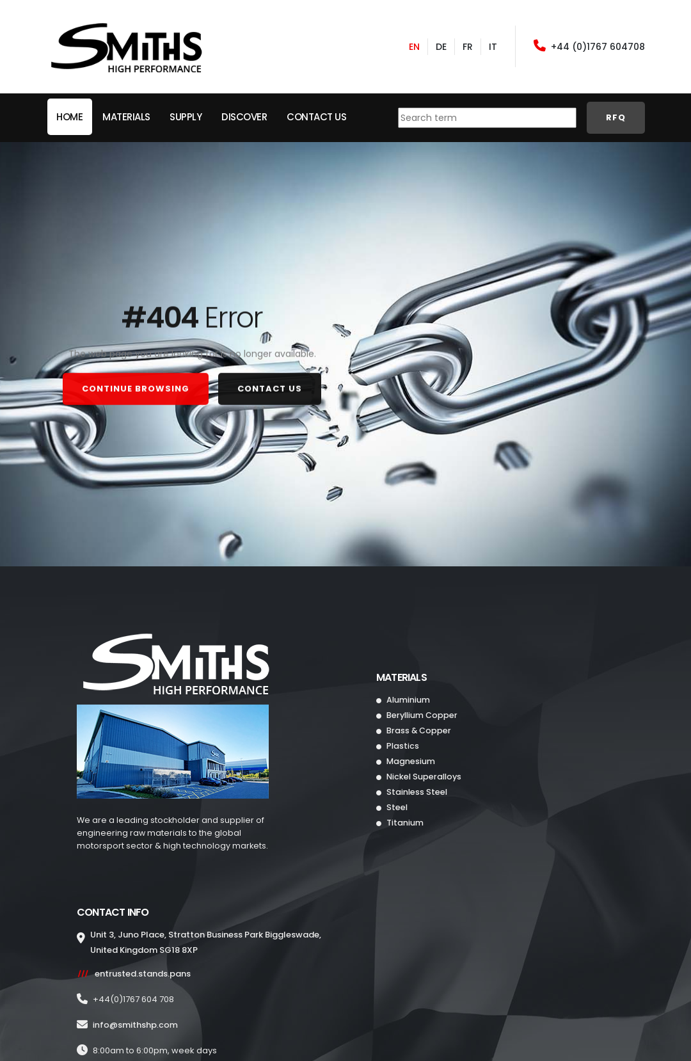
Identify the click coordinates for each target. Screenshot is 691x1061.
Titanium (404, 822)
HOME (69, 117)
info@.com (135, 1024)
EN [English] (414, 46)
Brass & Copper (418, 730)
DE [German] (441, 46)
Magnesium (410, 761)
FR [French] (468, 46)
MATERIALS (126, 117)
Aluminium (407, 699)
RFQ (616, 117)
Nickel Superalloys (423, 776)
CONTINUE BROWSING (135, 385)
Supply (186, 117)
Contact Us (316, 117)
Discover (244, 117)
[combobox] (487, 118)
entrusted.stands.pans (143, 974)
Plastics (402, 745)
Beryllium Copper (421, 715)
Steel (396, 807)
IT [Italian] (493, 46)
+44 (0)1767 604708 (589, 46)
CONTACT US (269, 385)
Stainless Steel (416, 791)
